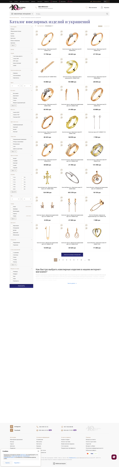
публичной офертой (17, 456)
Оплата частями (65, 441)
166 (89, 260)
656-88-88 (68, 426)
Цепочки (12, 446)
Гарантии (55, 1)
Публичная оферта (91, 450)
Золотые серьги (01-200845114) (97, 132)
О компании (39, 439)
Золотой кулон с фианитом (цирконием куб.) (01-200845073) (97, 188)
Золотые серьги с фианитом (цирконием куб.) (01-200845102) (72, 215)
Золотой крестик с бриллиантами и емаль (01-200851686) (47, 188)
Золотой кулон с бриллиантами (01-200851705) (97, 243)
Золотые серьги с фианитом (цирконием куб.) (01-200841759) (47, 215)
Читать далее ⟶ (72, 283)
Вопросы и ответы (91, 439)
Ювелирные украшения (16, 439)
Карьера (38, 446)
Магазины (63, 1)
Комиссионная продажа (67, 443)
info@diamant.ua (72, 457)
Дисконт (34, 1)
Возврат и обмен (90, 446)
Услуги (16, 1)
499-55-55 (43, 426)
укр (105, 1)
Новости (47, 1)
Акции (71, 1)
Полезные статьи (41, 450)
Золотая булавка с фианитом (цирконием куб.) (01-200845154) (97, 215)
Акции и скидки (65, 439)
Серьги (12, 443)
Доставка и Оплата (25, 1)
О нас (11, 1)
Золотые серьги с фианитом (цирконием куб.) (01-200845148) (72, 105)
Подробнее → (17, 462)
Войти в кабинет (95, 1)
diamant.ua (23, 454)
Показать (21, 280)
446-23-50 (43, 430)
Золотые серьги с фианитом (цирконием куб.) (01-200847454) (72, 243)
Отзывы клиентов (41, 452)
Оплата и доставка (91, 441)
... (84, 260)
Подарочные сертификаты (68, 448)
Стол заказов (64, 446)
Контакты (40, 1)
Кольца (12, 441)
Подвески (12, 448)
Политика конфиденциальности (94, 448)
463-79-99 (68, 430)
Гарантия (88, 443)
